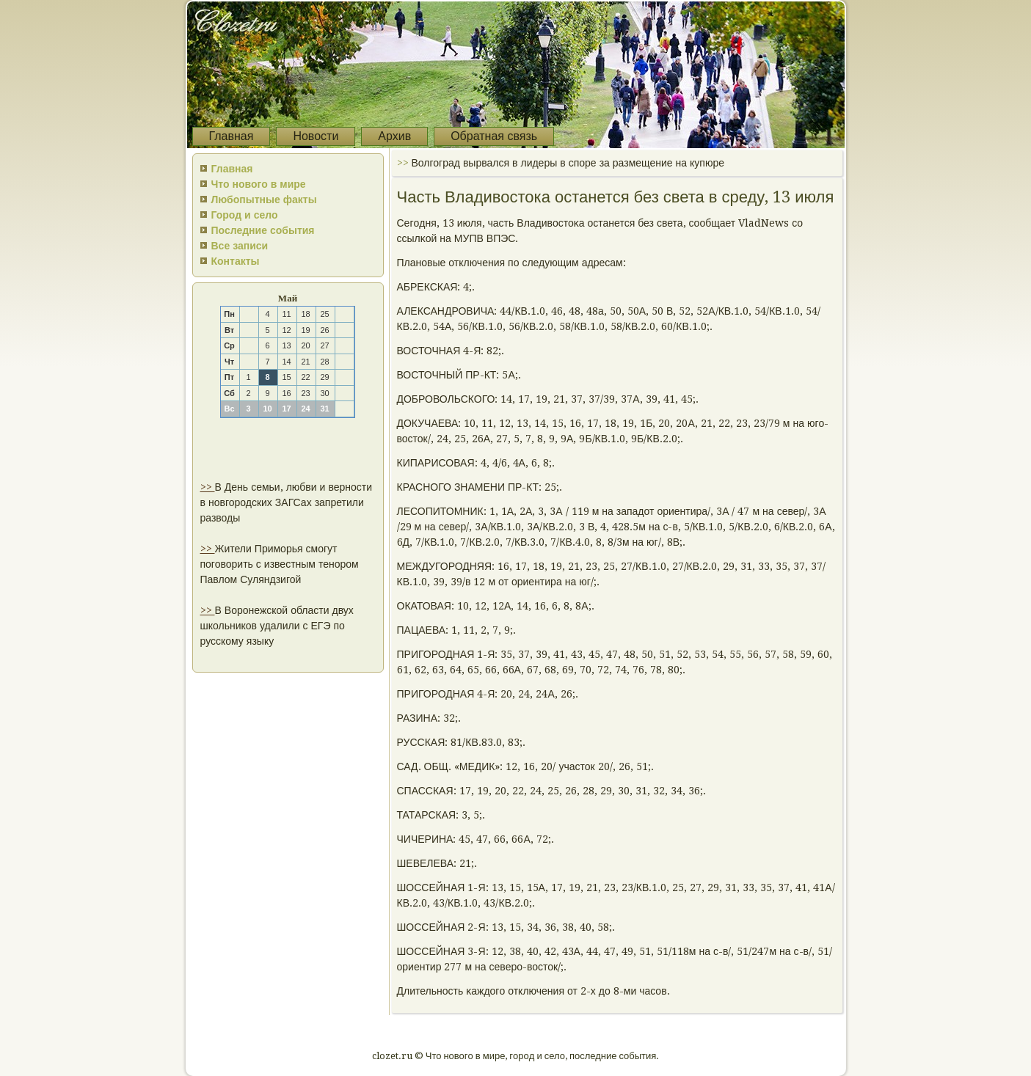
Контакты (235, 261)
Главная (231, 136)
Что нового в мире (258, 184)
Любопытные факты (264, 199)
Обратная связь (494, 136)
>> (207, 487)
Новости (315, 136)
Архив (394, 136)
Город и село (244, 215)
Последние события (263, 230)
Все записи (240, 246)
